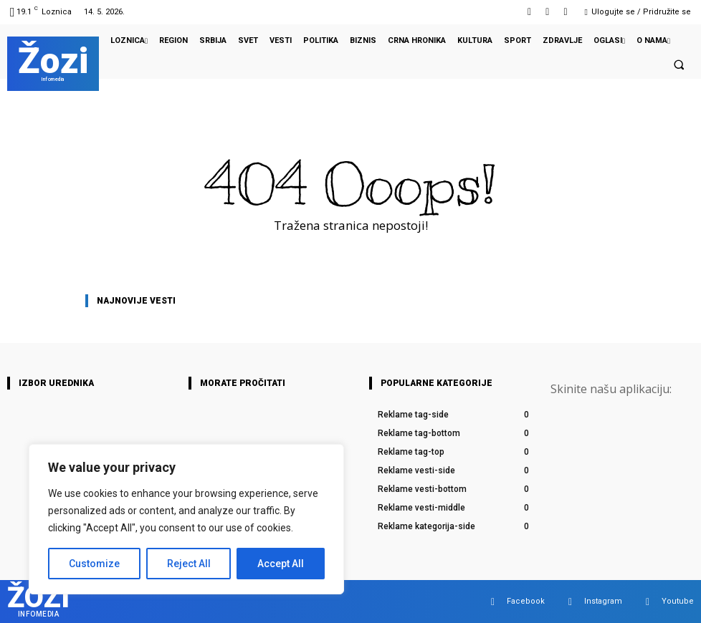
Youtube (678, 601)
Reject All (189, 563)
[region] (186, 519)
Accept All (280, 563)
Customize (94, 563)
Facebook (526, 601)
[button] (679, 64)
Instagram (603, 601)
